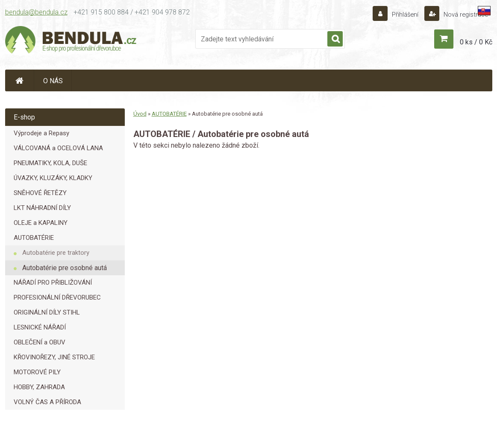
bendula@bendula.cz (36, 12)
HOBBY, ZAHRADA (39, 387)
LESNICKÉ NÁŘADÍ (40, 327)
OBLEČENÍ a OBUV (39, 342)
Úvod (140, 114)
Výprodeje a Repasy (41, 133)
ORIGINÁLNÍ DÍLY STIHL (47, 312)
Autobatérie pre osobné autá (64, 268)
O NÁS (53, 81)
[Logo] (71, 41)
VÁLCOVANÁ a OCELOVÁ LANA (58, 148)
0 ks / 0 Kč (476, 42)
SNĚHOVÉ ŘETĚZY (40, 193)
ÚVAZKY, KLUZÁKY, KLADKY (53, 178)
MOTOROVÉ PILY (37, 372)
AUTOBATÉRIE (34, 238)
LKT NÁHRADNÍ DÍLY (42, 208)
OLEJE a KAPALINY (41, 223)
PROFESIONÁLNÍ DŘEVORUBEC (57, 297)
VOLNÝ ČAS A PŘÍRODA (47, 402)
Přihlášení (400, 14)
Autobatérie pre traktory (55, 252)
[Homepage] (20, 80)
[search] (335, 39)
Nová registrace (463, 14)
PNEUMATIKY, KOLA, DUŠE (50, 163)
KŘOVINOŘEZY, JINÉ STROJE (54, 357)
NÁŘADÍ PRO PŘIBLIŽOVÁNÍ (53, 282)
